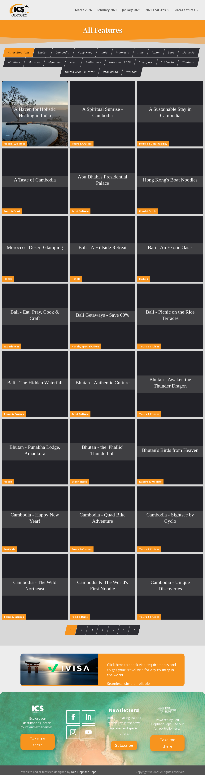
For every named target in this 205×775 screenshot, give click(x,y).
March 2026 (83, 10)
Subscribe (124, 744)
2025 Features (155, 10)
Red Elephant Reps (84, 771)
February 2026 (107, 10)
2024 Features (185, 10)
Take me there (37, 741)
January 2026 (131, 10)
